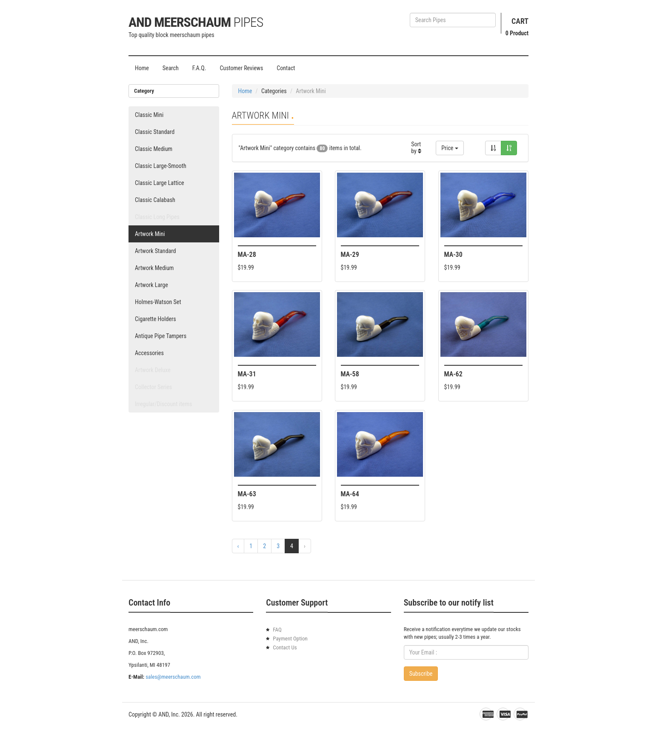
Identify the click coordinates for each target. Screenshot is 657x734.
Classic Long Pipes (157, 216)
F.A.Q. (199, 68)
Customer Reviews (241, 68)
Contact (286, 68)
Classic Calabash (155, 199)
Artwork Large (151, 285)
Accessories (149, 353)
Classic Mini (149, 114)
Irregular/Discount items (163, 404)
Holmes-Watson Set (158, 302)
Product (517, 33)
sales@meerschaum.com (173, 677)
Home (142, 68)
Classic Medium (153, 148)
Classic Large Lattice (159, 182)
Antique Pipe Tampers (160, 336)
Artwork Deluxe (153, 370)
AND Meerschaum (196, 22)
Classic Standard (154, 131)
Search (171, 68)
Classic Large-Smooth (160, 165)
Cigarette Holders (155, 319)
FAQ (277, 629)
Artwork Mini (150, 233)
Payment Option (290, 638)
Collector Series (153, 387)
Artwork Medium (154, 268)
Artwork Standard (155, 251)
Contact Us (285, 647)
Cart (519, 21)
